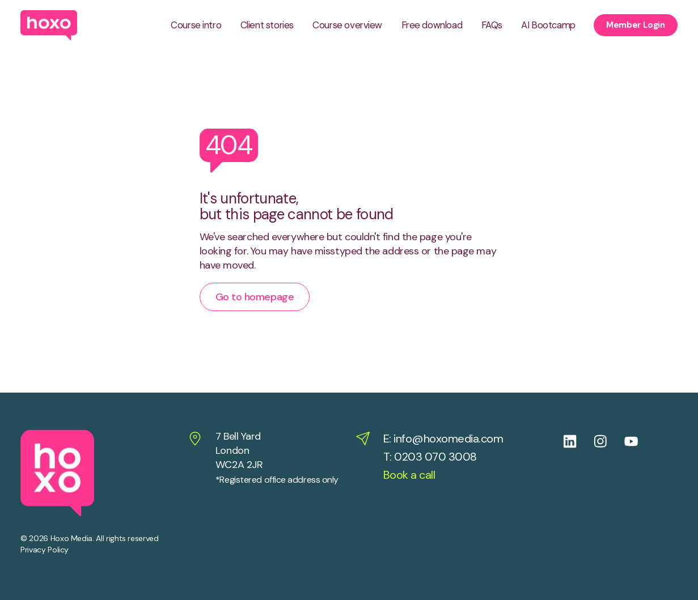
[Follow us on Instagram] (609, 441)
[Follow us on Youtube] (639, 441)
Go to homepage (254, 297)
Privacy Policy (44, 549)
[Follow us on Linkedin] (578, 441)
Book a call (409, 474)
